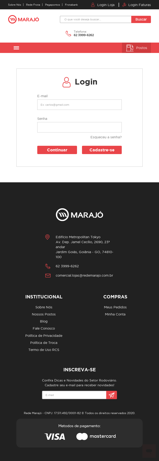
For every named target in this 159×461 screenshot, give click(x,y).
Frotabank (71, 4)
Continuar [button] (57, 149)
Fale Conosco (44, 328)
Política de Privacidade (43, 335)
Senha (42, 118)
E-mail (42, 96)
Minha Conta (115, 314)
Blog (44, 321)
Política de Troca (43, 343)
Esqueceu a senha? (106, 137)
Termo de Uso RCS (43, 350)
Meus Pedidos (115, 307)
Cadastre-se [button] (101, 149)
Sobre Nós (14, 4)
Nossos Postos (44, 314)
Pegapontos (52, 4)
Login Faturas (136, 5)
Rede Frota (33, 4)
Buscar (141, 19)
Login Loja (102, 5)
